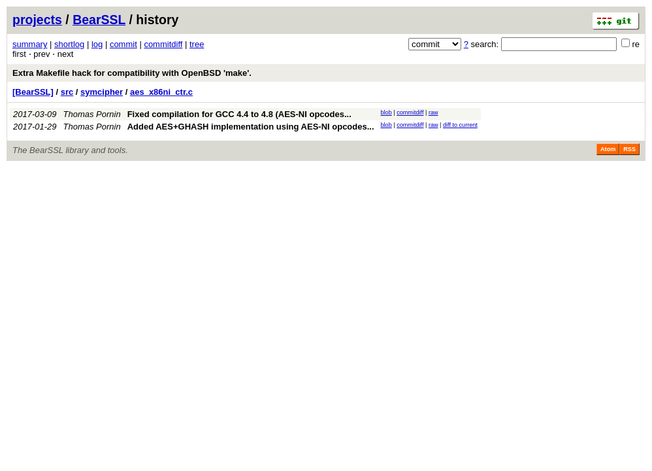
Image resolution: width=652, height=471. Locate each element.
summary (29, 44)
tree (196, 44)
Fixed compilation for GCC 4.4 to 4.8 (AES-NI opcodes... (239, 114)
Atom (607, 149)
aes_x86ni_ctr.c (161, 92)
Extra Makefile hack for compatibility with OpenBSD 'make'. (132, 73)
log (97, 44)
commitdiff (163, 44)
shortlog (69, 44)
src (67, 92)
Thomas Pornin (92, 114)
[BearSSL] (33, 92)
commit (123, 44)
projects (37, 19)
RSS (629, 149)
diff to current (460, 125)
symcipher (101, 92)
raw (433, 112)
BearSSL (99, 19)
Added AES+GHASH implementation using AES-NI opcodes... (250, 126)
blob (386, 112)
